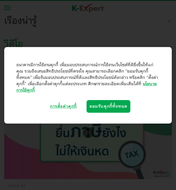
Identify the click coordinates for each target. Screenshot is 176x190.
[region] (88, 85)
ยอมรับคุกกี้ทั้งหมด (108, 106)
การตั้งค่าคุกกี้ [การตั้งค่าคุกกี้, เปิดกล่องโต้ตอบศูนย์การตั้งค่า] (63, 106)
